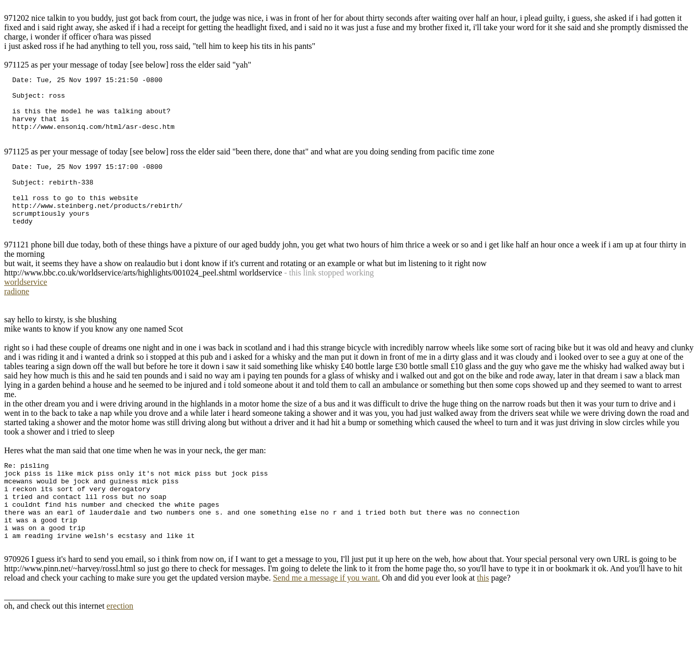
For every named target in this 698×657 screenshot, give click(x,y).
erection (120, 647)
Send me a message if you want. (326, 619)
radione (16, 316)
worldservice (25, 307)
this (483, 619)
